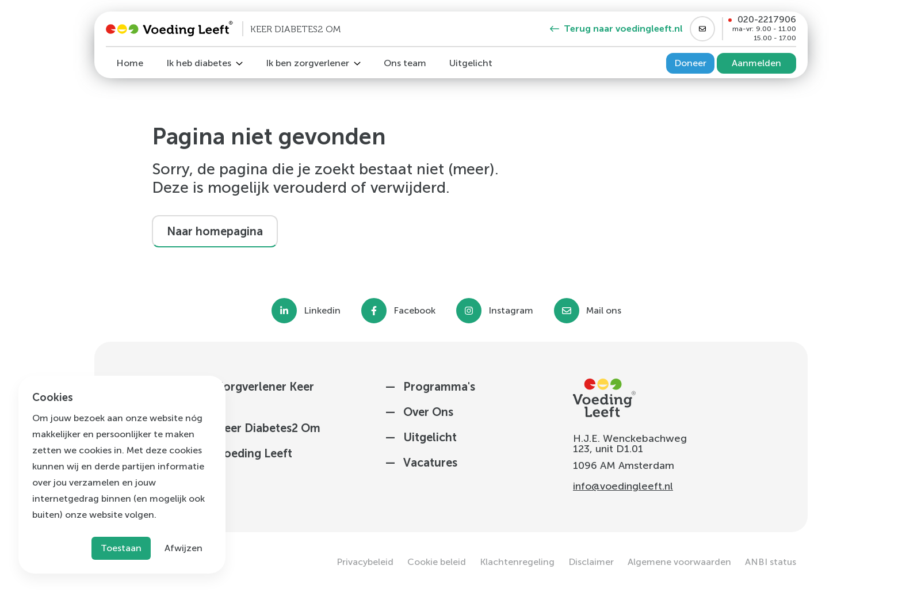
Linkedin (322, 310)
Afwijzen (183, 548)
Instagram (510, 310)
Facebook (414, 310)
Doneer (690, 63)
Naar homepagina (215, 231)
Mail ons (603, 310)
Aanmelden (756, 63)
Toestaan (121, 548)
